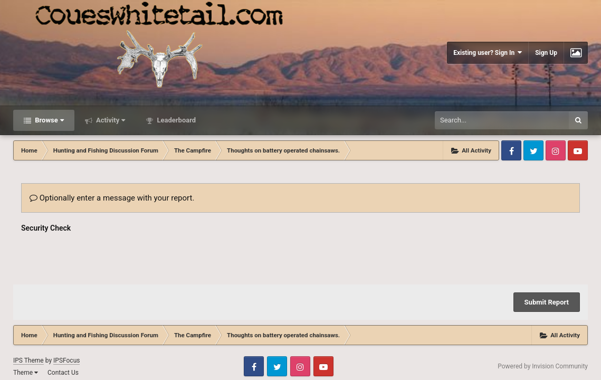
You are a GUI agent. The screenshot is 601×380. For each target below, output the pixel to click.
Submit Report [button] (546, 261)
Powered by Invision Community (543, 325)
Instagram (556, 150)
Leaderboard (175, 120)
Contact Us (63, 331)
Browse (48, 120)
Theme (25, 331)
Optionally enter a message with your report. (112, 198)
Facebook (511, 150)
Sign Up (546, 52)
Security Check (46, 228)
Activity (110, 120)
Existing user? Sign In (487, 52)
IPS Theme (28, 319)
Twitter (533, 150)
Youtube (578, 150)
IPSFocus (66, 319)
